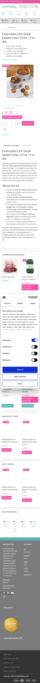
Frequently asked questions (9, 587)
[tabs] (34, 13)
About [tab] (32, 303)
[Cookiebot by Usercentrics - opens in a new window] (28, 297)
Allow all (20, 370)
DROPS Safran (8, 277)
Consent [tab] (7, 303)
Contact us (8, 663)
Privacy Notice (9, 671)
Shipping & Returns (6, 581)
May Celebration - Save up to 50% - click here (12, 1)
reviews (19, 106)
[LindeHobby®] (9, 6)
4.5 (7, 22)
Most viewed (8, 464)
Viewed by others (10, 416)
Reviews (26, 146)
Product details (12, 146)
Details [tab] (20, 303)
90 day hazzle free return (14, 526)
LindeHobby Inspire (27, 390)
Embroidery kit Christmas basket (10, 440)
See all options (8, 406)
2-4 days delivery (23, 524)
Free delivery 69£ (6, 524)
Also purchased (9, 512)
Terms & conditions (11, 667)
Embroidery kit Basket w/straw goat (29, 441)
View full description (9, 60)
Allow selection (20, 377)
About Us (7, 654)
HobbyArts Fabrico (7, 390)
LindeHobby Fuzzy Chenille (29, 278)
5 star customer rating (33, 524)
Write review (9, 108)
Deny (20, 384)
